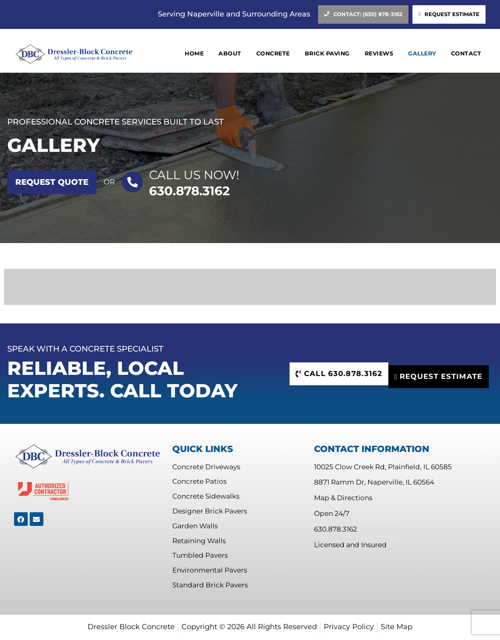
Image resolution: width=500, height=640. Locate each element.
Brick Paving (327, 53)
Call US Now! (194, 175)
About (229, 53)
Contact (466, 53)
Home (194, 53)
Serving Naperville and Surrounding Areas (234, 14)
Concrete (273, 53)
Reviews (379, 53)
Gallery (422, 53)
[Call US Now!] (132, 182)
